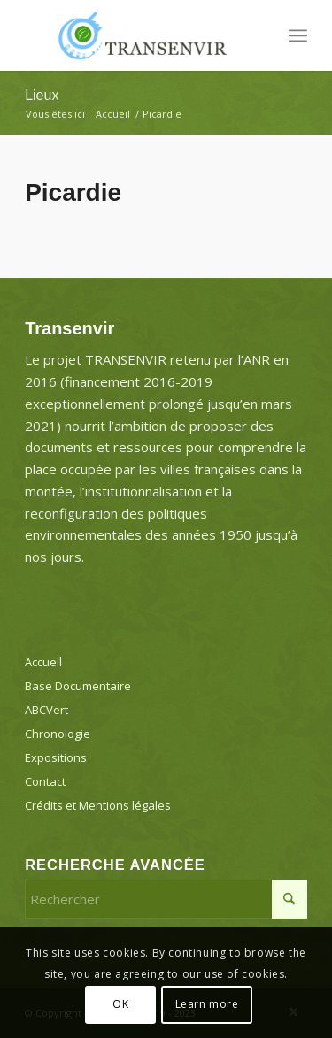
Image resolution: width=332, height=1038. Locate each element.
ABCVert (46, 710)
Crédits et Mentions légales (98, 805)
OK (120, 1003)
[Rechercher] (166, 899)
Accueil (43, 662)
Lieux (41, 95)
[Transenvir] (138, 35)
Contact (45, 781)
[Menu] (298, 35)
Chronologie (57, 734)
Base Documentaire (78, 686)
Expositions (56, 757)
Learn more (207, 1003)
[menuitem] (298, 35)
